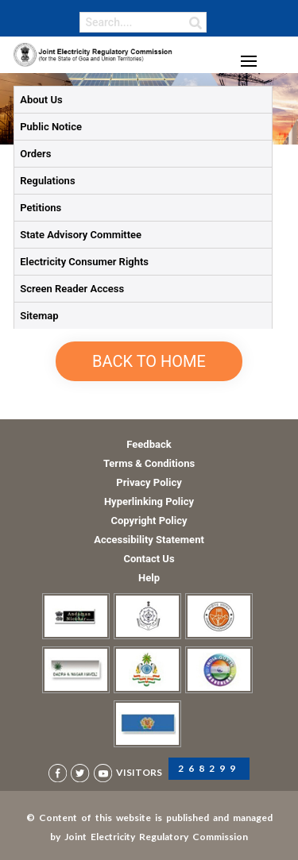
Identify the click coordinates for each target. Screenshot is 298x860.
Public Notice (51, 127)
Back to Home (149, 361)
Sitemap (39, 316)
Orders (35, 154)
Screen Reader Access (72, 289)
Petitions (40, 208)
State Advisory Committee (80, 235)
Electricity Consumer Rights (84, 262)
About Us (41, 100)
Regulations (47, 181)
